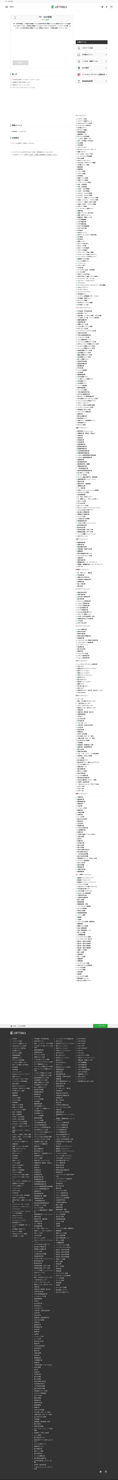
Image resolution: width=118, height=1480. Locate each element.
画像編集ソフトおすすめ (19, 131)
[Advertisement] (27, 45)
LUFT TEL (80, 791)
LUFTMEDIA (81, 1039)
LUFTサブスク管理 (83, 492)
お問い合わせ (81, 1076)
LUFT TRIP (80, 788)
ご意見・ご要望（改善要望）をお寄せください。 (43, 155)
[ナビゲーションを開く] (7, 7)
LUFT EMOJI (81, 692)
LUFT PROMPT (82, 623)
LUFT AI (80, 566)
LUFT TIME (81, 786)
